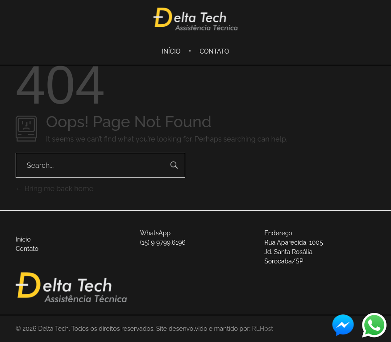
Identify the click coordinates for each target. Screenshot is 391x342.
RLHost (262, 328)
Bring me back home (54, 188)
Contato (27, 248)
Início (23, 239)
